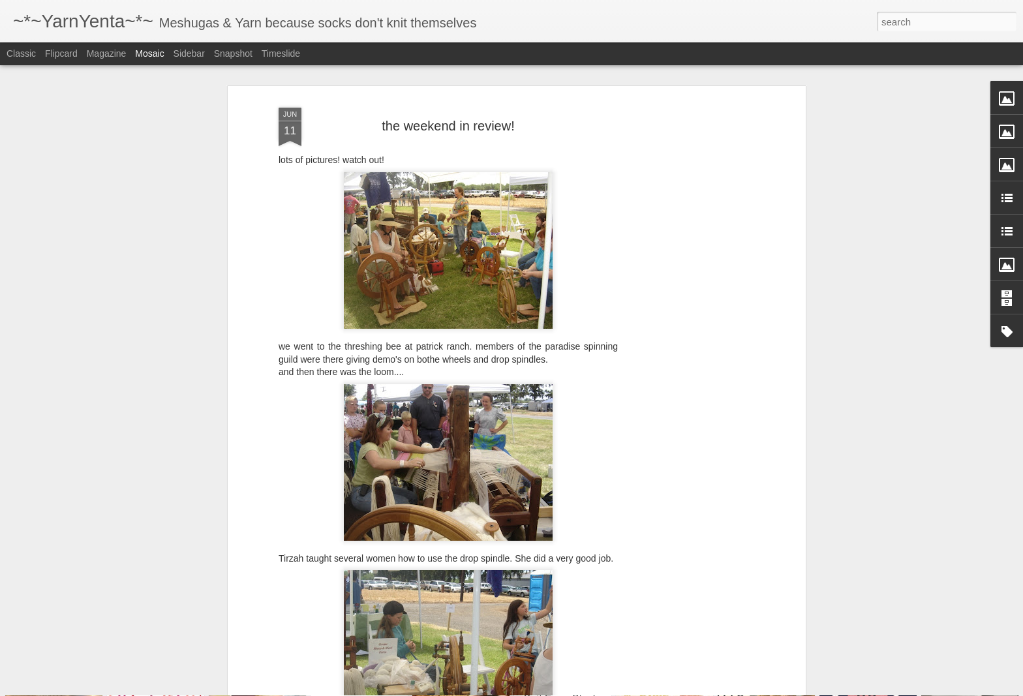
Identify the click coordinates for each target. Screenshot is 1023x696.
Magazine (107, 53)
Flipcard (61, 53)
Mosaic (149, 53)
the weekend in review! (448, 79)
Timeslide (281, 53)
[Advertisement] (689, 261)
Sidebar (189, 53)
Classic (21, 53)
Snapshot (233, 53)
